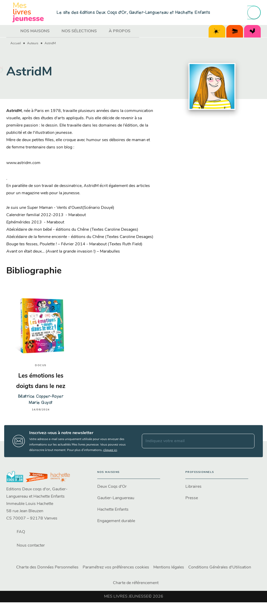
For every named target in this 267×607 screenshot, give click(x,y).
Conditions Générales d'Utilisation (219, 567)
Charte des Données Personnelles (47, 567)
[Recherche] (253, 12)
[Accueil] (28, 12)
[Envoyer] (248, 441)
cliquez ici (110, 450)
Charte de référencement (136, 583)
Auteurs (32, 43)
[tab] (11, 31)
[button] (128, 486)
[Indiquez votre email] (191, 441)
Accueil (15, 43)
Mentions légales (168, 567)
